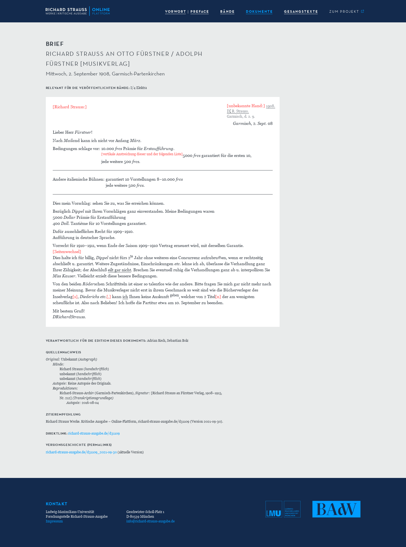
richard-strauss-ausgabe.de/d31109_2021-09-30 (81, 452)
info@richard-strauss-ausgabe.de (150, 521)
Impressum (54, 521)
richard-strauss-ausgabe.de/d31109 (94, 433)
